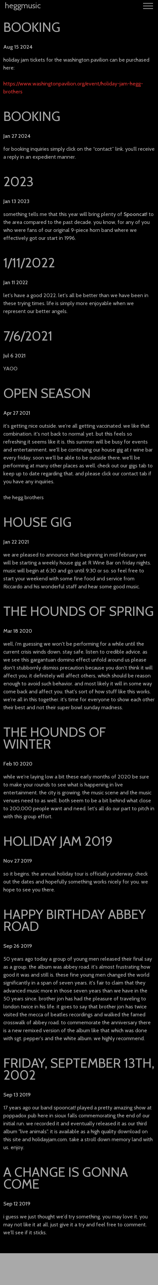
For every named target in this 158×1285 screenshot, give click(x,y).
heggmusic (23, 5)
